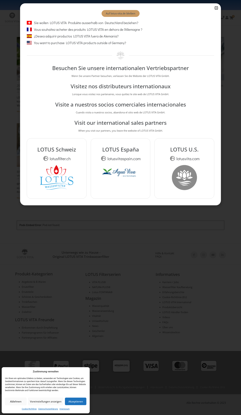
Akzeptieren (75, 401)
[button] (216, 8)
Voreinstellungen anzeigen (45, 401)
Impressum (65, 409)
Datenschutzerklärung (48, 409)
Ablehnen (15, 401)
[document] (120, 207)
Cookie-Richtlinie (29, 409)
